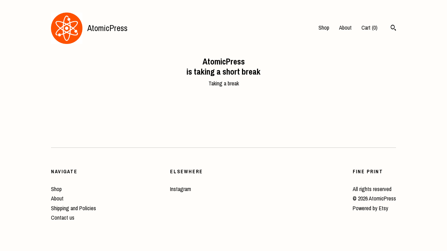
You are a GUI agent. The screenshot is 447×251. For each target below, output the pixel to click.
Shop (323, 27)
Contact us (62, 217)
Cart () (369, 27)
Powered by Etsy (370, 208)
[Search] (393, 28)
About (345, 27)
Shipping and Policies (73, 208)
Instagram (180, 189)
